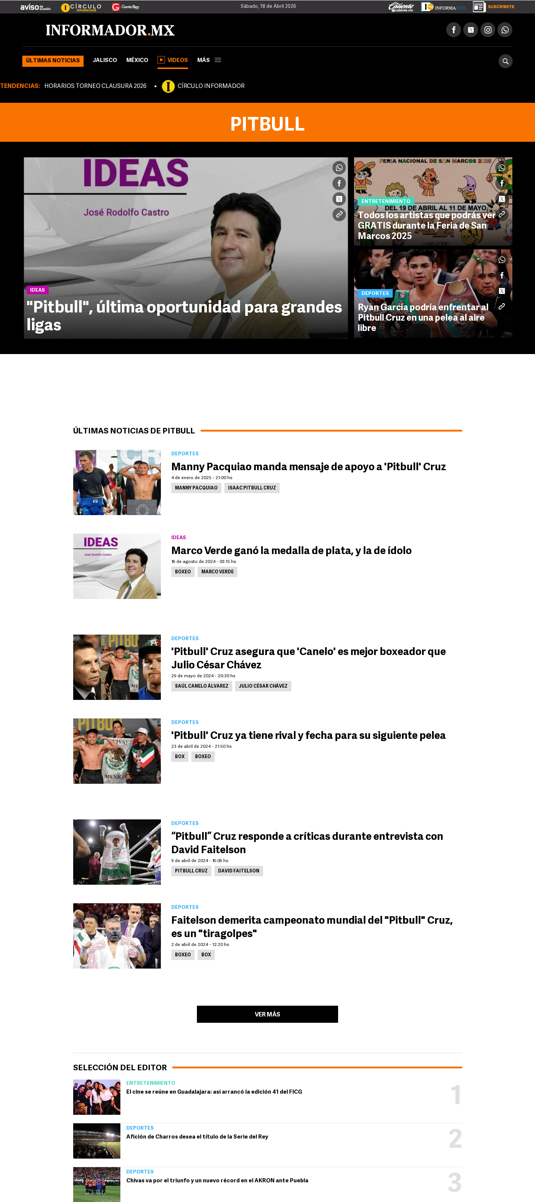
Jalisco (105, 60)
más (209, 60)
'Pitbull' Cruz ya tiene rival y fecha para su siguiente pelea (308, 736)
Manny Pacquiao (196, 488)
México (137, 60)
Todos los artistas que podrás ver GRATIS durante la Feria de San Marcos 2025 (427, 226)
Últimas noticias (53, 61)
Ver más (267, 1015)
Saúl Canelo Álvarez (201, 686)
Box (180, 757)
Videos (173, 59)
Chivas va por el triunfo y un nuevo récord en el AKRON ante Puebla (217, 1181)
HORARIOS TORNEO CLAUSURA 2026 (95, 86)
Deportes (140, 1128)
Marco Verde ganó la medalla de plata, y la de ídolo (291, 551)
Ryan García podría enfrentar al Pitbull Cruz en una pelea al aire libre (423, 318)
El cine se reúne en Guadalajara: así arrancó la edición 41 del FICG (214, 1092)
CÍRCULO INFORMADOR (211, 86)
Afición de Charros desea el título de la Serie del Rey (197, 1137)
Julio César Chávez (263, 686)
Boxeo (183, 572)
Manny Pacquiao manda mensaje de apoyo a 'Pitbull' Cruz (308, 467)
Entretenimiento (150, 1083)
